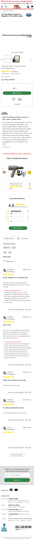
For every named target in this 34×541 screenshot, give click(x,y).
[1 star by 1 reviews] (17, 221)
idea (10, 252)
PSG (21, 529)
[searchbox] (10, 238)
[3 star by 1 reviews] (17, 216)
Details (4, 112)
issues (14, 247)
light (5, 252)
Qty (14, 88)
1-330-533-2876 (13, 514)
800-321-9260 (21, 3)
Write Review (5, 74)
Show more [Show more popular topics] (7, 257)
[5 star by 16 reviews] (17, 211)
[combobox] (9, 261)
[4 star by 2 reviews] (17, 214)
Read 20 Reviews (15, 74)
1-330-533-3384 (13, 509)
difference (7, 247)
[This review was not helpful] (29, 310)
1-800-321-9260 (13, 499)
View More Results (8, 11)
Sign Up (17, 480)
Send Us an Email (13, 505)
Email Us (30, 3)
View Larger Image (17, 52)
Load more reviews (17, 455)
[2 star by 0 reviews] (17, 219)
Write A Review (18, 228)
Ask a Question (5, 76)
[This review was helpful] (25, 310)
